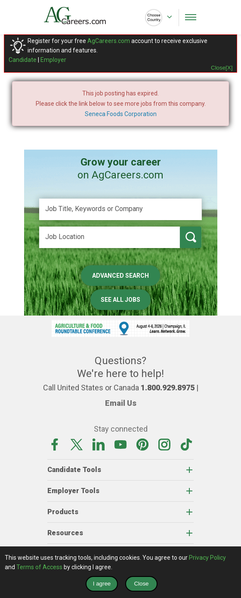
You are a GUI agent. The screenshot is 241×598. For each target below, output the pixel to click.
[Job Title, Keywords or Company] (120, 209)
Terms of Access (39, 567)
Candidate (23, 59)
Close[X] (221, 67)
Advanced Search (120, 275)
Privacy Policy (207, 557)
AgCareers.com (108, 40)
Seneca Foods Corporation (121, 113)
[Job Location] (109, 237)
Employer (53, 59)
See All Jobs (120, 299)
